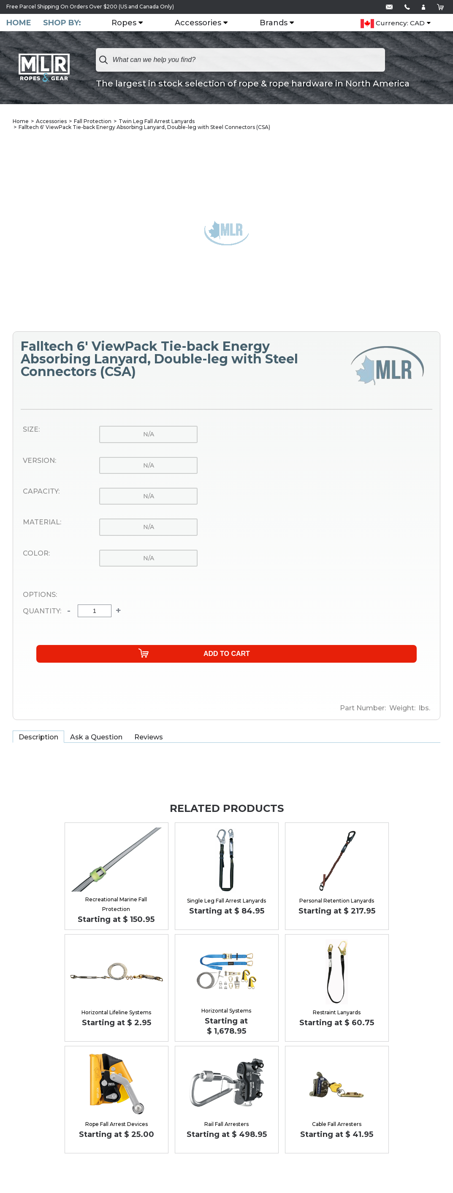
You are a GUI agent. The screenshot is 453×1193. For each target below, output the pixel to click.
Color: (36, 554)
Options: (40, 595)
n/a (148, 435)
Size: (31, 430)
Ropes (129, 23)
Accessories (203, 23)
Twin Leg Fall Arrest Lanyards (157, 122)
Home (18, 23)
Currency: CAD (393, 23)
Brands (279, 23)
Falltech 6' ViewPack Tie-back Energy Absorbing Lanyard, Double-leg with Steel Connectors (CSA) (144, 128)
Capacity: (41, 492)
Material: (42, 523)
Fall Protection (92, 122)
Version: (39, 461)
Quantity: (42, 612)
